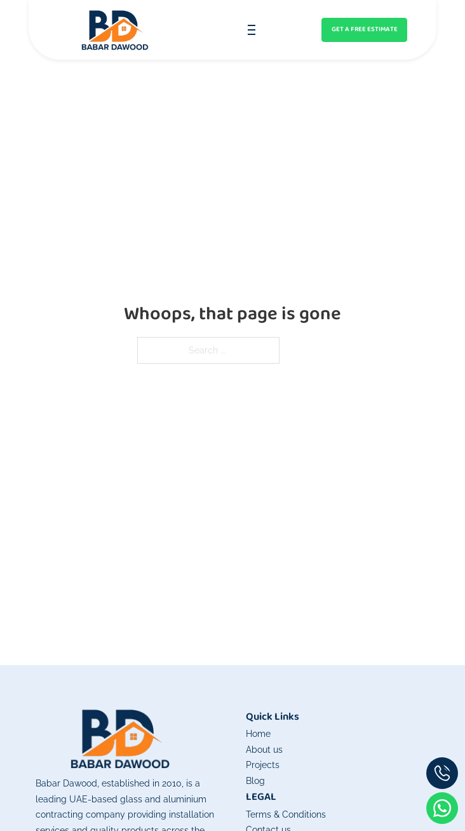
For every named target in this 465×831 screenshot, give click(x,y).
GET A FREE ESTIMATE (365, 29)
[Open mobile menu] (251, 30)
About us (264, 749)
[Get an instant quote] (364, 30)
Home (258, 733)
